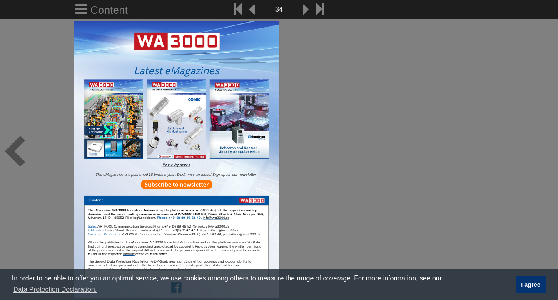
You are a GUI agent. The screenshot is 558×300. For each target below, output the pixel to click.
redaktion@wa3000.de (221, 230)
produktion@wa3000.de (241, 234)
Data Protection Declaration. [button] (55, 289)
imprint (129, 254)
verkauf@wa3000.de (213, 227)
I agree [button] (530, 284)
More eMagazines (176, 164)
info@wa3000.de (216, 218)
